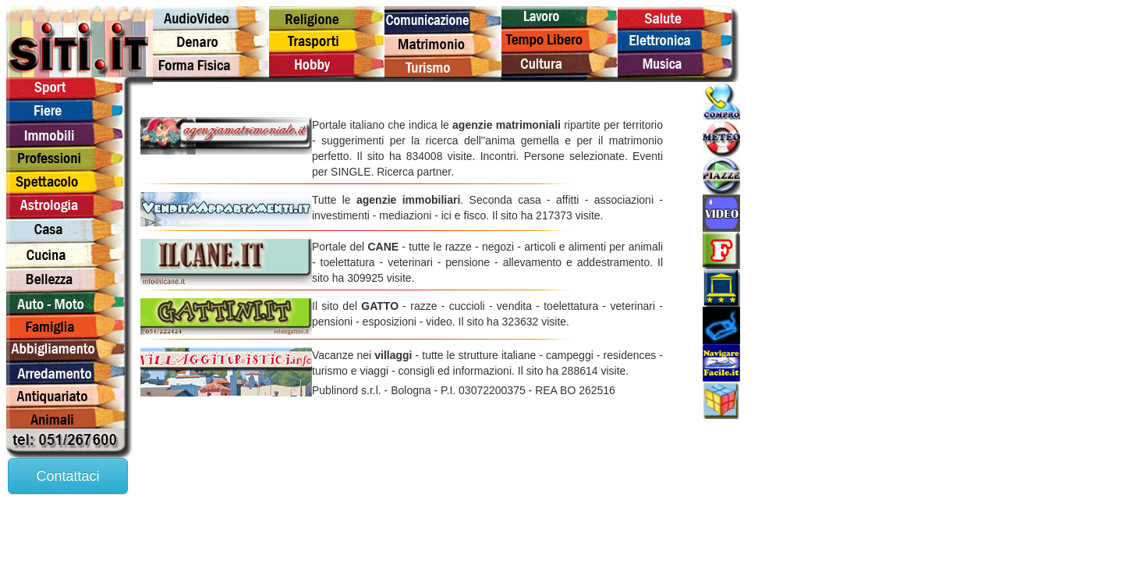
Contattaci (67, 476)
